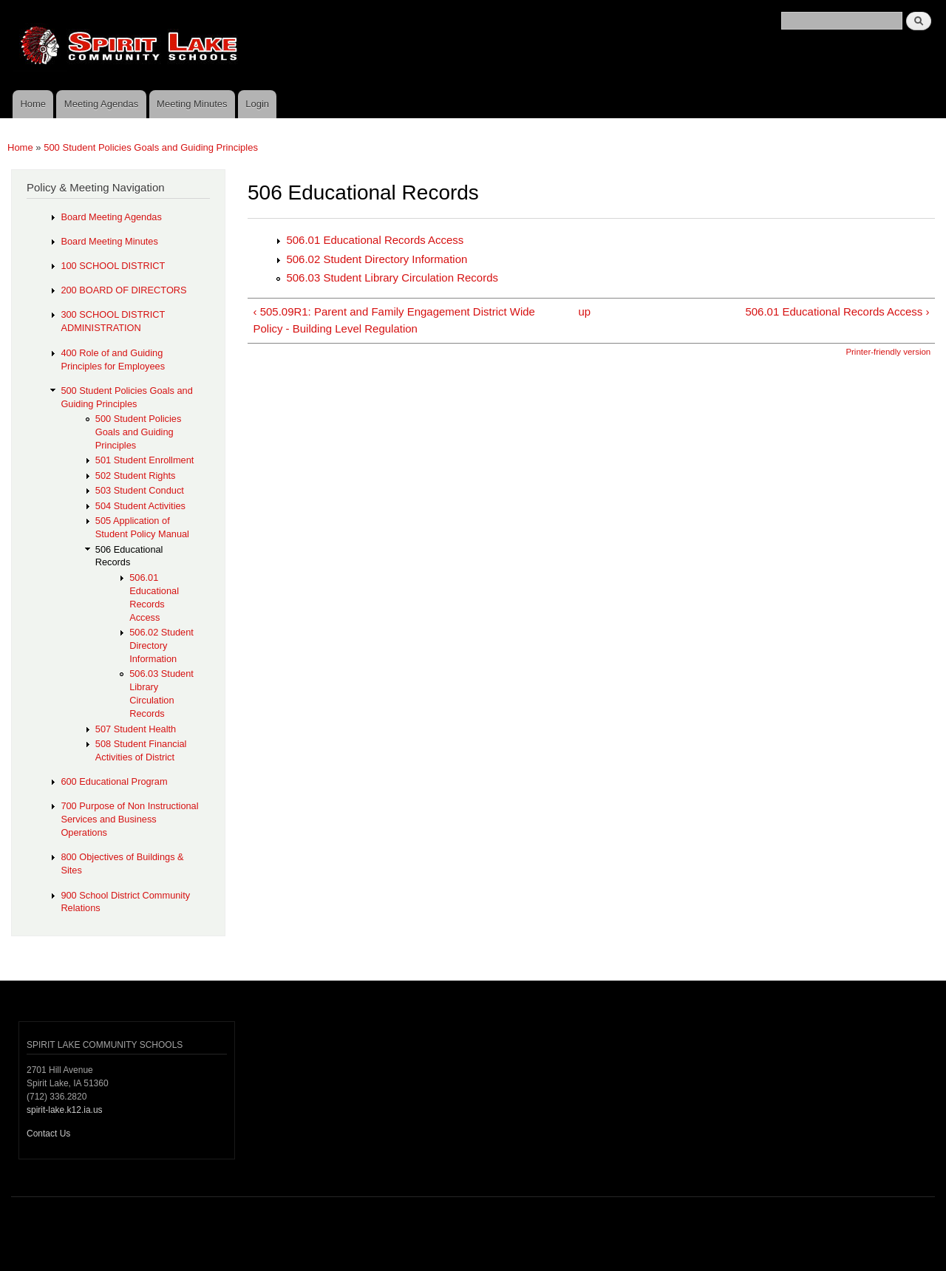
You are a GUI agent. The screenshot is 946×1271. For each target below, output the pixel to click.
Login (257, 103)
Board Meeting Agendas (111, 216)
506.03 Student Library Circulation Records (392, 277)
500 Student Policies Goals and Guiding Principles (151, 147)
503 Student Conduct (139, 490)
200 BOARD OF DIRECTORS (123, 290)
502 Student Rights (135, 475)
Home (33, 103)
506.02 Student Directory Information (376, 259)
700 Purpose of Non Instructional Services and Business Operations (129, 819)
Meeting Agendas (101, 103)
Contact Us (48, 1133)
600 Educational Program (114, 781)
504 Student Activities (140, 505)
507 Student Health (135, 729)
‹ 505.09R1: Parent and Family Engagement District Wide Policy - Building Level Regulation (393, 320)
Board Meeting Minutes (109, 241)
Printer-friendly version (887, 351)
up (585, 311)
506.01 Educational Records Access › (837, 311)
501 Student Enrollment (144, 460)
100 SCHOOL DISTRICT (113, 265)
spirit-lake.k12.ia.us (65, 1110)
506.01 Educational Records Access (374, 240)
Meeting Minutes (192, 103)
